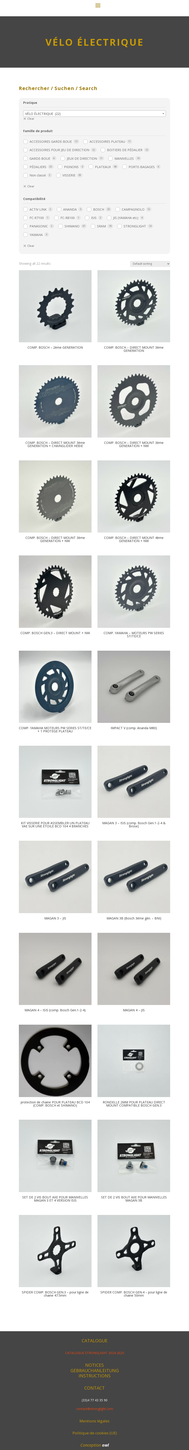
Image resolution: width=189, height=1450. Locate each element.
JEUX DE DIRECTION (82, 213)
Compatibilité (34, 253)
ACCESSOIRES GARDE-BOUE (51, 196)
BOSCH (98, 264)
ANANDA (70, 264)
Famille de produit (38, 185)
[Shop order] (150, 318)
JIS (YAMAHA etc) (125, 272)
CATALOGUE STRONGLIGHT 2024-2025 (94, 1407)
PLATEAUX (103, 221)
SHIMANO (72, 280)
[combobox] (94, 168)
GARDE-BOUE (40, 213)
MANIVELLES (124, 213)
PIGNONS (71, 221)
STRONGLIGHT (135, 280)
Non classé (38, 229)
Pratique (30, 157)
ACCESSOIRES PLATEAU (107, 196)
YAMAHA (36, 289)
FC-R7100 (37, 272)
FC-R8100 (67, 272)
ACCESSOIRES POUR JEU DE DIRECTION (59, 204)
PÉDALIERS (38, 221)
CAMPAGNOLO (133, 264)
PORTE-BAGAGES (142, 221)
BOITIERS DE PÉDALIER (124, 204)
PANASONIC (39, 280)
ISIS (94, 272)
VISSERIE (68, 229)
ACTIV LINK (38, 264)
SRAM (101, 280)
